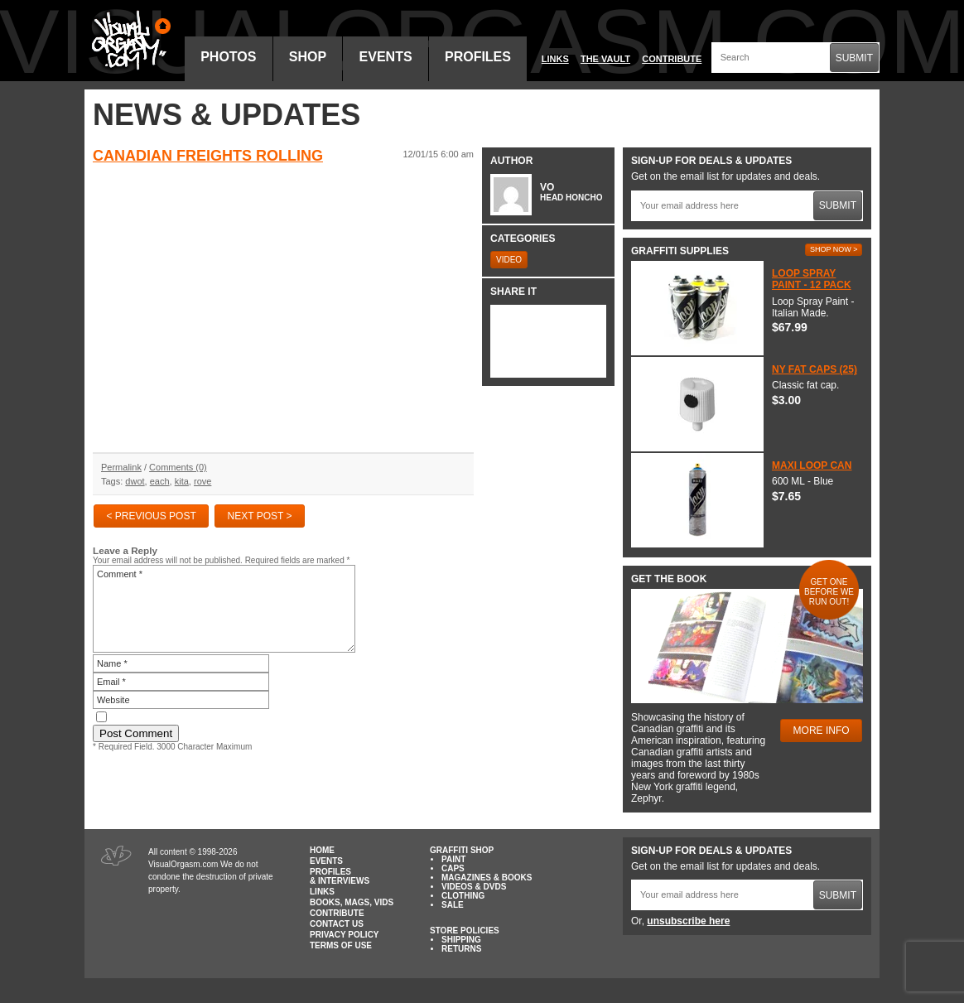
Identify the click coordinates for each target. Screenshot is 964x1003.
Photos (228, 57)
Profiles (478, 57)
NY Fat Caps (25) (814, 369)
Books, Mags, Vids (351, 902)
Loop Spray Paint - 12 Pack (811, 279)
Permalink (121, 467)
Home (322, 850)
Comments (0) (178, 467)
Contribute (671, 59)
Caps (453, 868)
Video (509, 259)
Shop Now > (834, 249)
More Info (821, 730)
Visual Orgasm (128, 40)
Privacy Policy (344, 934)
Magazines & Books (486, 877)
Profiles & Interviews (339, 876)
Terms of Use (341, 945)
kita (182, 481)
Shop (307, 57)
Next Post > (260, 516)
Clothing (462, 895)
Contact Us (337, 923)
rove (202, 481)
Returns (461, 948)
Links (555, 59)
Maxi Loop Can (811, 465)
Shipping (461, 939)
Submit (854, 58)
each (160, 481)
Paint (453, 859)
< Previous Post (150, 516)
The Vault (605, 59)
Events (385, 57)
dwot (134, 481)
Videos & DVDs (473, 886)
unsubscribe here (688, 921)
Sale (452, 904)
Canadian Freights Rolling (208, 155)
